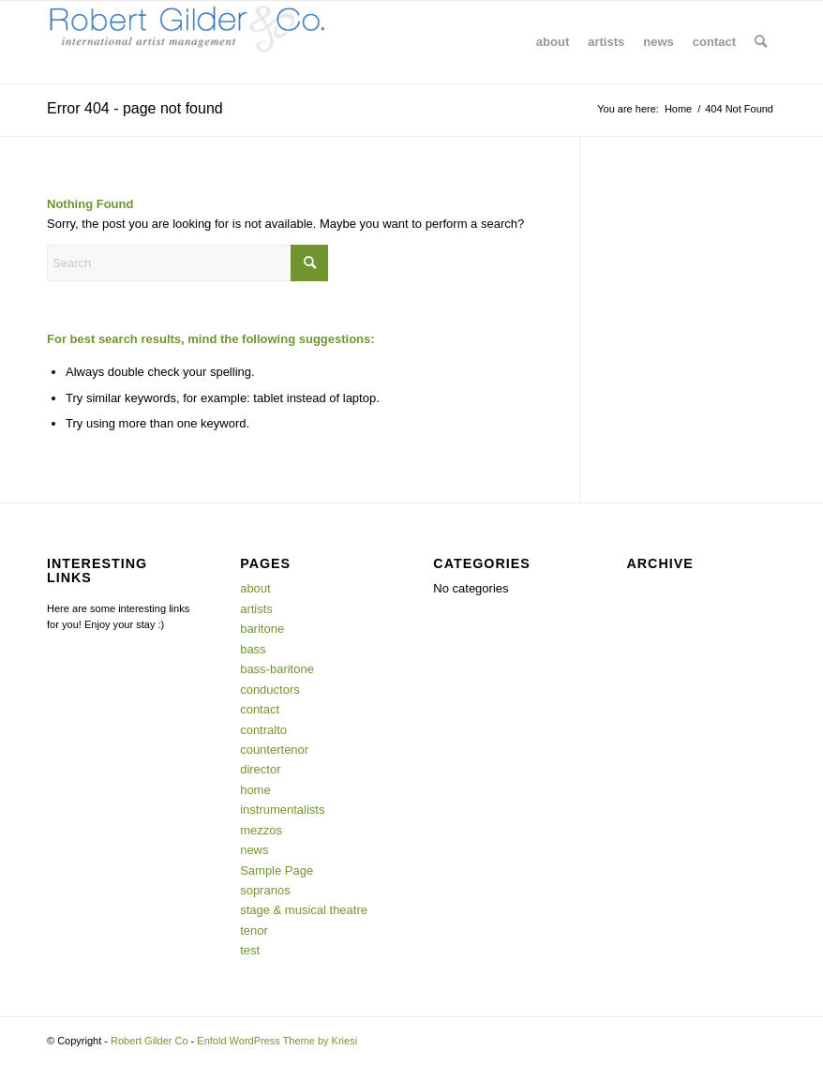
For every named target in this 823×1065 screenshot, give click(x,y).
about (255, 588)
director (260, 769)
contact (259, 709)
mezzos (261, 830)
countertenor (274, 749)
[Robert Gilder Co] (187, 42)
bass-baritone (277, 669)
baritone (262, 629)
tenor (254, 930)
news (254, 850)
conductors (270, 689)
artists (256, 609)
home (255, 790)
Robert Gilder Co (149, 1040)
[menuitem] (552, 42)
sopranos (265, 890)
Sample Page (276, 870)
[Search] (760, 42)
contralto (263, 730)
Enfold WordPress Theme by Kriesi (277, 1040)
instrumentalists (282, 809)
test (250, 950)
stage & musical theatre (303, 910)
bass (252, 649)
